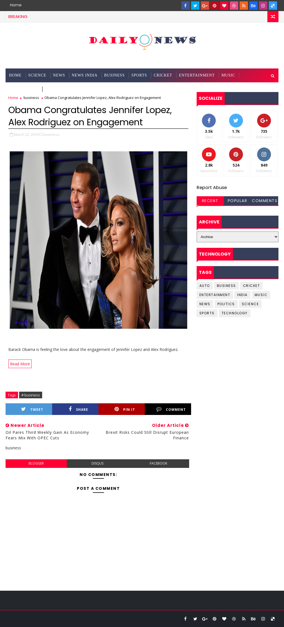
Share (78, 409)
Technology (23, 89)
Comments (264, 200)
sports (207, 313)
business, (52, 134)
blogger (36, 463)
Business (114, 75)
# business (30, 394)
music (261, 294)
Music (228, 75)
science (37, 75)
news (205, 304)
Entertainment (197, 75)
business (31, 97)
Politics (226, 304)
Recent (210, 200)
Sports (139, 75)
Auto (204, 285)
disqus (97, 463)
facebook (158, 463)
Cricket (163, 75)
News (59, 75)
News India (85, 75)
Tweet (32, 409)
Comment (171, 409)
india (242, 294)
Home (16, 5)
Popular (237, 200)
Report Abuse (212, 187)
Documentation (63, 89)
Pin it (125, 409)
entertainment (214, 294)
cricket (251, 285)
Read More (20, 363)
